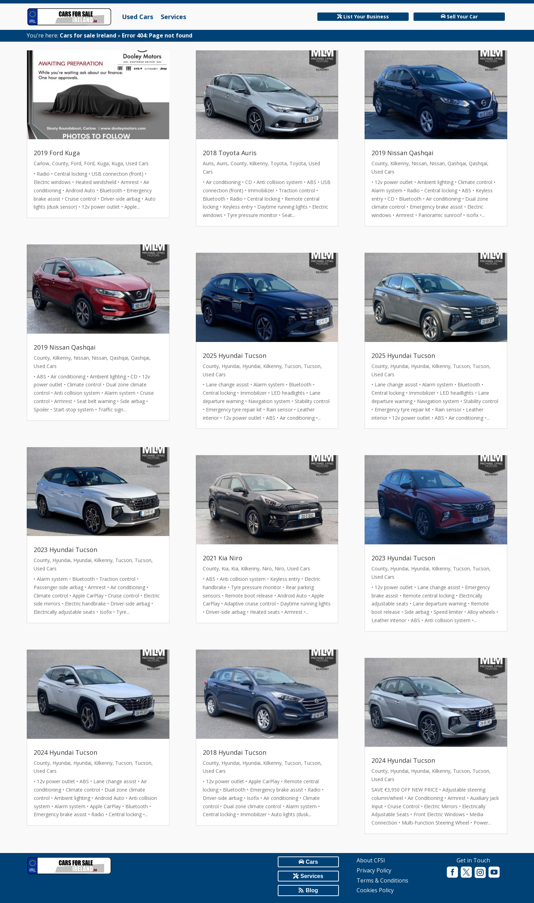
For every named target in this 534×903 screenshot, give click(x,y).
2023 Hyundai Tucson (65, 549)
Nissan (81, 357)
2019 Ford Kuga (57, 153)
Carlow (41, 163)
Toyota (278, 163)
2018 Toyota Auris (230, 153)
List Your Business (366, 16)
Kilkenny (61, 357)
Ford (76, 163)
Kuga (103, 163)
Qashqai (119, 357)
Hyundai (61, 560)
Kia (225, 568)
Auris (208, 163)
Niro (267, 568)
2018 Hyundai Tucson (234, 752)
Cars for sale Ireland (88, 35)
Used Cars (137, 16)
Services (173, 16)
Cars (312, 862)
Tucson (123, 560)
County (60, 163)
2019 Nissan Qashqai (64, 347)
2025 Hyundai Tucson (234, 355)
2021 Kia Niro (222, 558)
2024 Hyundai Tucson (65, 752)
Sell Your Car (462, 16)
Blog (312, 890)
